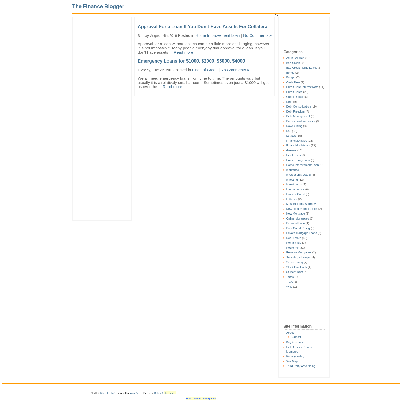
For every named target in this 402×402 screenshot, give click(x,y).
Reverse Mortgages (299, 252)
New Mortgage (295, 213)
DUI (288, 131)
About (290, 332)
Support (296, 336)
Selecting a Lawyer (298, 257)
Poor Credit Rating (298, 228)
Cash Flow (293, 82)
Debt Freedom (295, 111)
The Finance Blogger (98, 6)
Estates (291, 135)
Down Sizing (294, 126)
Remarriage (293, 242)
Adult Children (295, 57)
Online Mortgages (297, 218)
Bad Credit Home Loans (301, 67)
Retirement (293, 247)
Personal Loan (295, 223)
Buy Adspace (294, 342)
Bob (156, 392)
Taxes (290, 276)
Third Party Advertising (301, 366)
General (291, 150)
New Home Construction (302, 208)
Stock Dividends (296, 267)
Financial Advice (296, 140)
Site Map (292, 361)
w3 (161, 392)
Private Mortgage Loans (301, 233)
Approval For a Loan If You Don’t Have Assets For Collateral (203, 26)
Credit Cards (294, 92)
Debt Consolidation (298, 106)
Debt (289, 101)
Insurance (292, 169)
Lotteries (291, 199)
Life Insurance (295, 189)
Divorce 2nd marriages (301, 121)
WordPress (135, 392)
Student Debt (294, 271)
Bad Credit (293, 62)
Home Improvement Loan (302, 164)
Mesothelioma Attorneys (301, 203)
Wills (289, 286)
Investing (292, 179)
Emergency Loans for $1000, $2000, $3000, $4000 (191, 61)
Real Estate (293, 238)
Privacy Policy (295, 356)
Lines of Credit (295, 194)
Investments (294, 184)
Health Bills (293, 155)
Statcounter (170, 392)
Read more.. (185, 52)
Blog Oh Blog (107, 392)
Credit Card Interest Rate (302, 87)
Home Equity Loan (298, 160)
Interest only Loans (298, 174)
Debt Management (298, 116)
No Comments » (257, 35)
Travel (290, 281)
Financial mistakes (298, 145)
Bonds (290, 72)
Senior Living (294, 262)
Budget (291, 77)
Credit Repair (294, 96)
